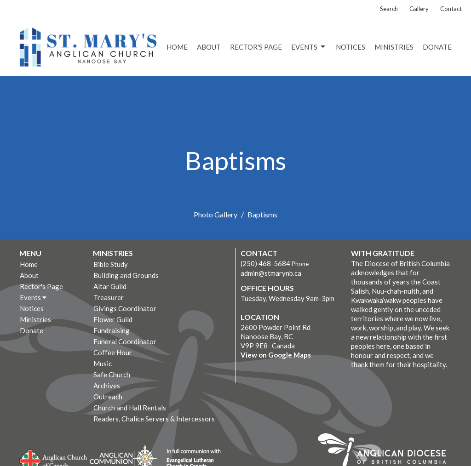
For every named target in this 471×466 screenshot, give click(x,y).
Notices (350, 47)
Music (102, 363)
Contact (451, 8)
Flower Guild (112, 319)
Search (389, 8)
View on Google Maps (276, 355)
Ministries (394, 47)
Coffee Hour (112, 352)
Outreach (107, 396)
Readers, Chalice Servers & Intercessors (154, 419)
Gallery (419, 8)
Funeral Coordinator (124, 341)
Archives (106, 385)
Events (309, 46)
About (209, 47)
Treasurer (108, 297)
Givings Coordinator (124, 308)
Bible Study (110, 264)
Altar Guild (109, 286)
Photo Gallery (215, 214)
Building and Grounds (126, 275)
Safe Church (111, 374)
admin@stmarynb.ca (271, 273)
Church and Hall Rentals (129, 407)
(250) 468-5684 (265, 263)
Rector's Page (256, 47)
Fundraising (111, 330)
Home (177, 47)
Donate (437, 47)
